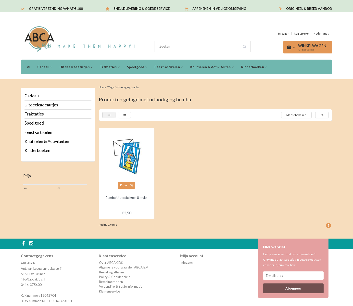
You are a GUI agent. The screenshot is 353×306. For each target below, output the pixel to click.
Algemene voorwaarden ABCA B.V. (124, 267)
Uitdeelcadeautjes (76, 67)
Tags (111, 87)
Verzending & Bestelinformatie (120, 286)
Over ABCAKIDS (111, 263)
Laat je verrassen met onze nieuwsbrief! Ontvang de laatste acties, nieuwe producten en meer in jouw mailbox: (292, 259)
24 (321, 114)
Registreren (302, 33)
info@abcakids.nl (33, 279)
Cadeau (44, 67)
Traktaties (110, 67)
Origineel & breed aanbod (309, 9)
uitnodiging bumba (127, 87)
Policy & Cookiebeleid (114, 277)
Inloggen (283, 33)
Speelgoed (137, 67)
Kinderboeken (254, 67)
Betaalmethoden (111, 282)
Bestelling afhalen (111, 272)
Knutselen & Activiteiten (212, 67)
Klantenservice (109, 291)
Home (102, 87)
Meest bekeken (296, 114)
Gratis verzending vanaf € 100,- (57, 9)
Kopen (126, 185)
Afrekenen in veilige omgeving (219, 9)
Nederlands (321, 33)
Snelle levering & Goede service (141, 9)
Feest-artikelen (168, 67)
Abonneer (293, 288)
